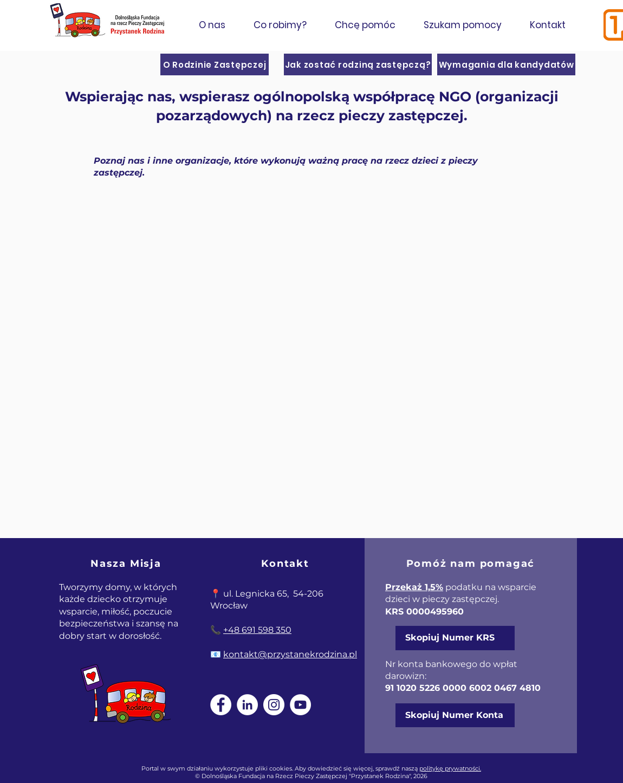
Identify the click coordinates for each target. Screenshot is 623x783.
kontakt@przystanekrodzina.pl (290, 654)
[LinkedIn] (247, 704)
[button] (212, 25)
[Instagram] (273, 704)
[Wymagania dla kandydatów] (506, 64)
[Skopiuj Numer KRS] (455, 638)
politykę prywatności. (450, 768)
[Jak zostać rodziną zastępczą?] (358, 64)
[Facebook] (220, 704)
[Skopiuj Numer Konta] (455, 715)
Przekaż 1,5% (414, 587)
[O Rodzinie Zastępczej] (214, 64)
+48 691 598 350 (257, 630)
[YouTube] (300, 704)
